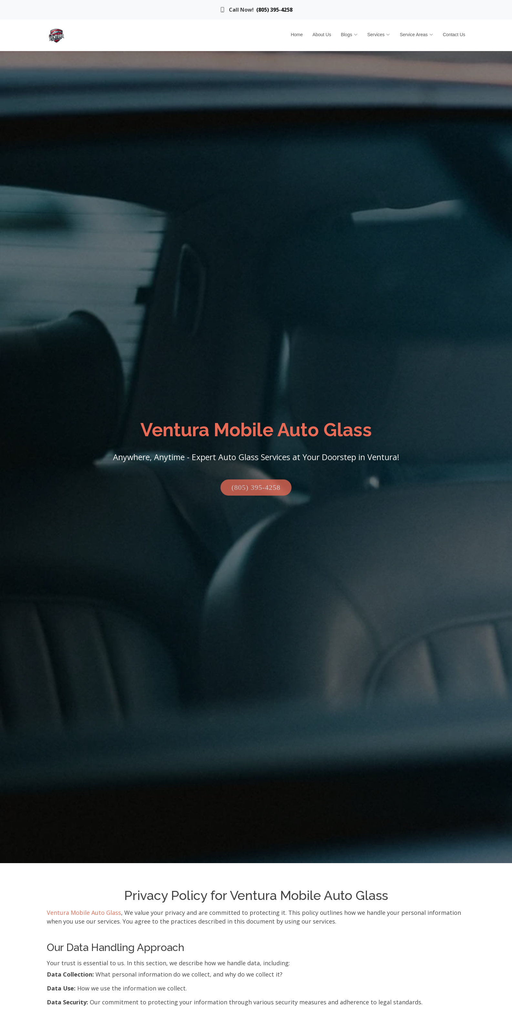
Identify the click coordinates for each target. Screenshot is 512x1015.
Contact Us (454, 34)
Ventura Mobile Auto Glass (84, 912)
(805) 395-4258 (274, 9)
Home (297, 34)
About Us (321, 34)
